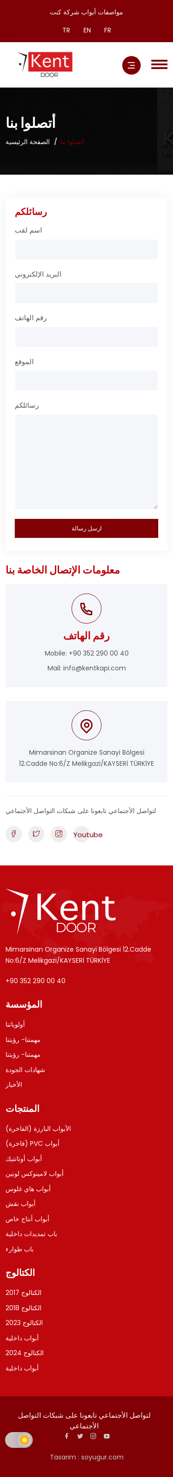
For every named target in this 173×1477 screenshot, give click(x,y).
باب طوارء (20, 1249)
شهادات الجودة (25, 1069)
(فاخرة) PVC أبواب (33, 1143)
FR (107, 30)
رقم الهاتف (31, 317)
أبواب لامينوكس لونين (35, 1173)
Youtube (81, 834)
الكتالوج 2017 (24, 1292)
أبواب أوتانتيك (24, 1158)
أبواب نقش (21, 1203)
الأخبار (14, 1084)
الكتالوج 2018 (24, 1308)
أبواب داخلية (22, 1338)
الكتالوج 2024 (25, 1352)
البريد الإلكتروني (38, 274)
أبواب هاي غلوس (28, 1188)
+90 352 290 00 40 (99, 653)
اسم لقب (28, 230)
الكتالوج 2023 (24, 1322)
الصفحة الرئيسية (28, 141)
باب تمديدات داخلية (31, 1233)
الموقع (24, 361)
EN (87, 30)
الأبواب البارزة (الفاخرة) (38, 1128)
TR (66, 30)
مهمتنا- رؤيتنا (23, 1039)
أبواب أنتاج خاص (27, 1219)
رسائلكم (27, 405)
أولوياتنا (15, 1024)
